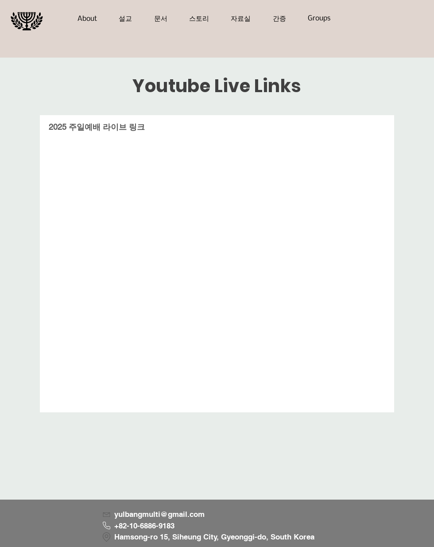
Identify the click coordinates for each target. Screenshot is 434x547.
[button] (87, 19)
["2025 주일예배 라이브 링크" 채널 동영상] (217, 276)
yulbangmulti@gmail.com (159, 514)
